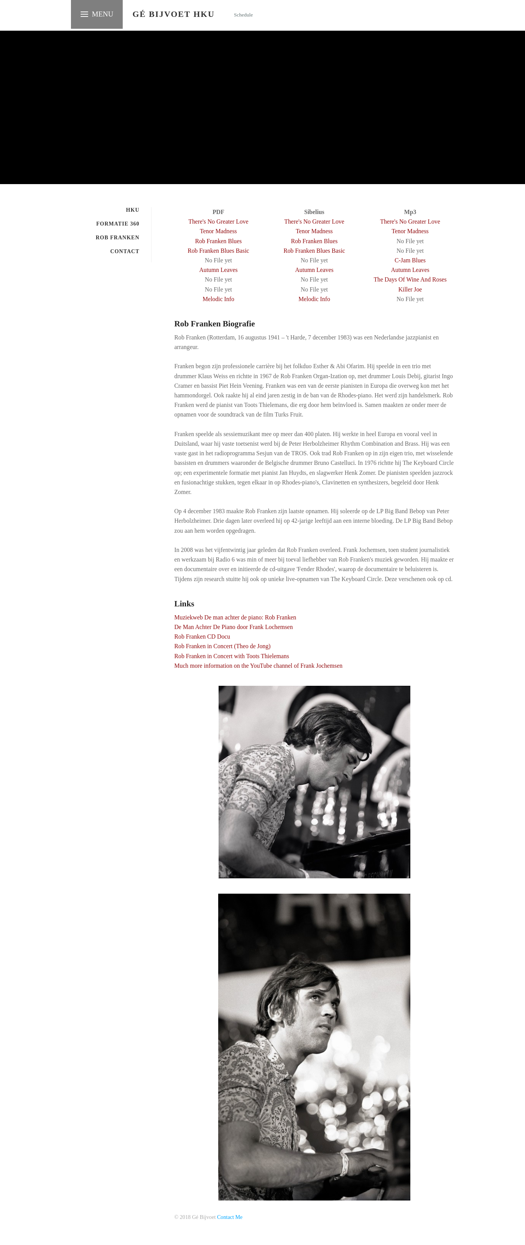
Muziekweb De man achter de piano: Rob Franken (235, 617)
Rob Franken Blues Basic (218, 250)
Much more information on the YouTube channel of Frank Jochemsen (258, 665)
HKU (133, 210)
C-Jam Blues (410, 260)
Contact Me (229, 1217)
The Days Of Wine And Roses (410, 279)
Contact (125, 251)
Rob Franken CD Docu (202, 636)
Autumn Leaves (218, 270)
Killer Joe (410, 289)
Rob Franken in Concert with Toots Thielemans (231, 656)
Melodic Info (218, 299)
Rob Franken (117, 237)
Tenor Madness (218, 231)
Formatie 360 (117, 224)
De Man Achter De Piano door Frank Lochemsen (233, 627)
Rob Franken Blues (218, 241)
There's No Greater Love (218, 221)
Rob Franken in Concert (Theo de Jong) (222, 646)
